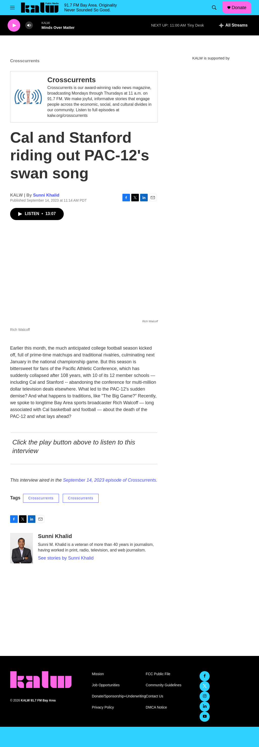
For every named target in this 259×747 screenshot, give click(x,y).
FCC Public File (158, 674)
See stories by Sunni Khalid (66, 558)
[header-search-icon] (214, 7)
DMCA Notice (156, 707)
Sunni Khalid (46, 195)
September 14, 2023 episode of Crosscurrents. (110, 480)
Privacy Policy (103, 707)
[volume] (29, 25)
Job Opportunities (106, 685)
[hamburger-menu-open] (12, 8)
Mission (98, 674)
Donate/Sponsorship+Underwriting (116, 696)
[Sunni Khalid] (21, 548)
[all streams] (233, 25)
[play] (14, 25)
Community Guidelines (163, 685)
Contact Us (154, 696)
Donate (239, 7)
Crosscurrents (71, 80)
